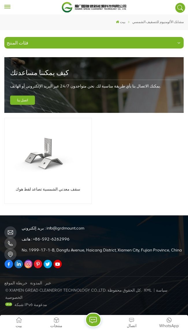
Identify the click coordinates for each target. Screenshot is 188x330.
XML (148, 290)
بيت (120, 22)
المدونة (36, 283)
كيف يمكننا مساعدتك (39, 72)
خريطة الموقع (15, 283)
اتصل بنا (22, 100)
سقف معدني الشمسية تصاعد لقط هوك (48, 189)
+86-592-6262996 (51, 239)
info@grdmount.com (65, 228)
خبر (48, 283)
